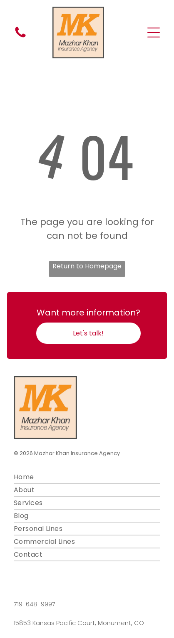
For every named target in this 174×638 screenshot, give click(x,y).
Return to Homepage (87, 266)
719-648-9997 (34, 604)
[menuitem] (87, 477)
